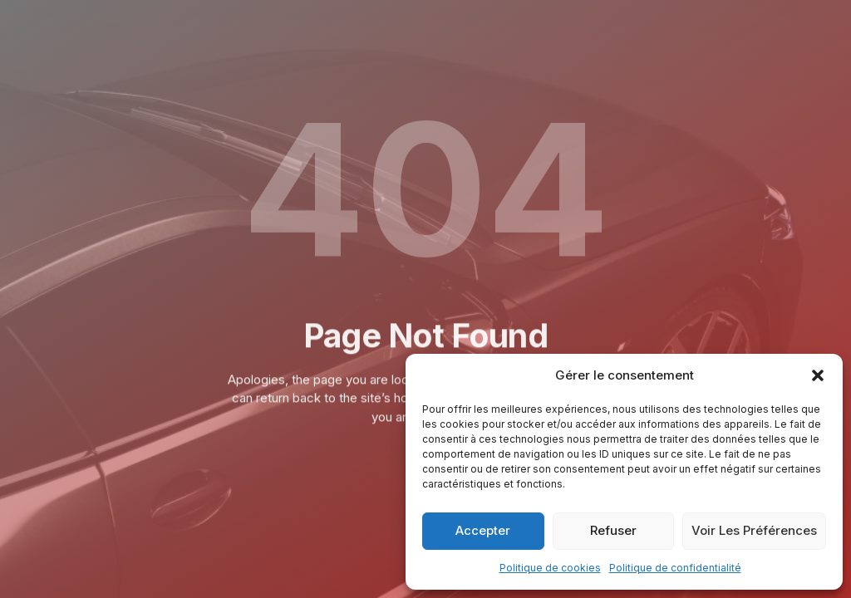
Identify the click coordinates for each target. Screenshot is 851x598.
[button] (817, 375)
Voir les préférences (754, 530)
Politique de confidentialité (675, 567)
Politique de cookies (550, 567)
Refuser (613, 530)
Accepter (482, 530)
